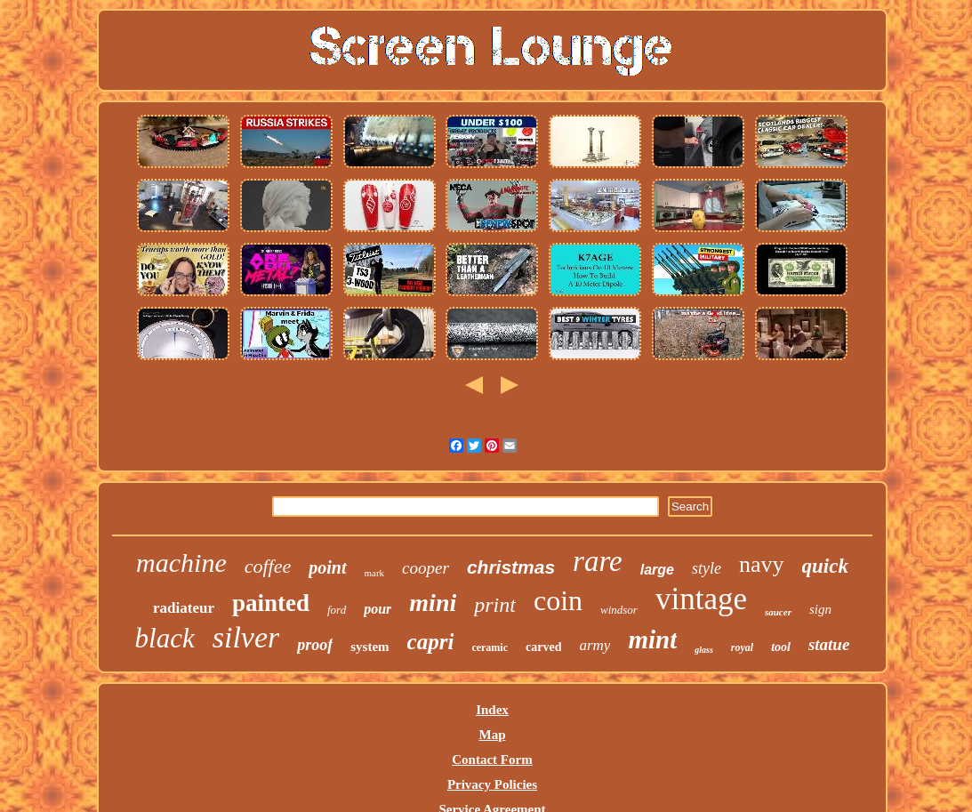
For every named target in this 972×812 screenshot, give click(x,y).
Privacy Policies (492, 784)
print (495, 604)
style (706, 568)
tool (781, 647)
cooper (425, 568)
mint (652, 639)
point (327, 567)
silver (246, 637)
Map (491, 735)
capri (430, 642)
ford (336, 609)
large (657, 569)
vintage (701, 599)
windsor (619, 609)
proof (315, 645)
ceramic (489, 647)
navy (761, 564)
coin (558, 600)
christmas (511, 567)
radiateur (183, 607)
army (594, 645)
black (165, 638)
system (369, 646)
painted (270, 603)
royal (742, 647)
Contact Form (492, 759)
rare (598, 561)
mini (432, 602)
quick (825, 566)
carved (543, 647)
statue (828, 644)
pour (377, 608)
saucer (778, 612)
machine (181, 562)
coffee (268, 566)
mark (375, 572)
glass (704, 650)
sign (820, 609)
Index (492, 710)
